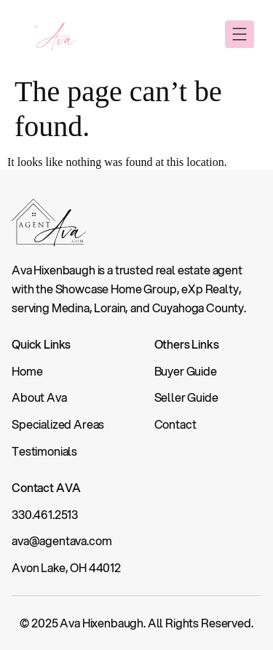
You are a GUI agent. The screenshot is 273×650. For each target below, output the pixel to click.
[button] (239, 34)
